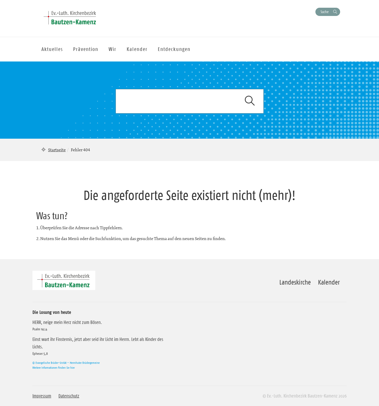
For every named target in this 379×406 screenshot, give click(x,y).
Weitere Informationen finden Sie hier (53, 367)
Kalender (329, 282)
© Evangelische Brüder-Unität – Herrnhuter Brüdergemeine (66, 363)
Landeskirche (295, 282)
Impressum (41, 396)
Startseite (57, 150)
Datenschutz (68, 396)
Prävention (85, 49)
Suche (325, 11)
